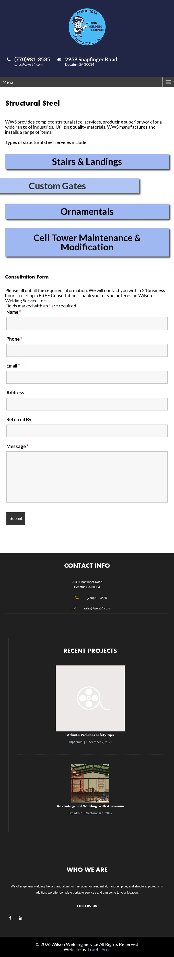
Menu (8, 82)
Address (15, 392)
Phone (14, 339)
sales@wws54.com (28, 64)
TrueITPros (99, 949)
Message (17, 446)
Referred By (18, 419)
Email (13, 366)
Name (13, 312)
